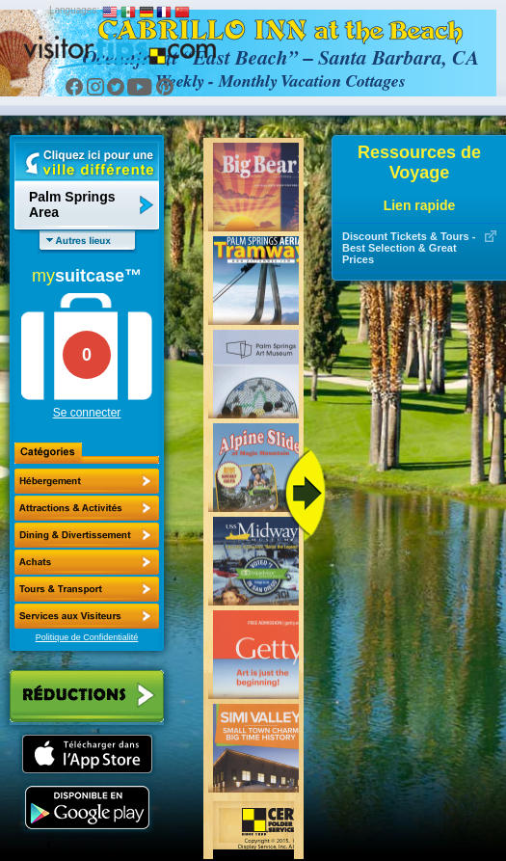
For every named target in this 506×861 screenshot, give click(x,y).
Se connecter (87, 412)
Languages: (74, 10)
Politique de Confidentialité (87, 637)
